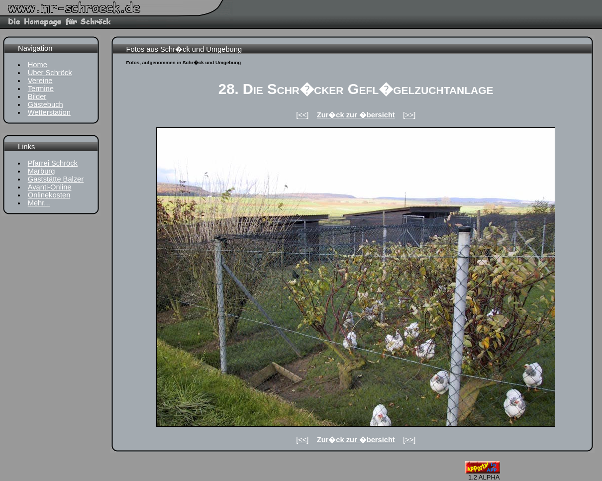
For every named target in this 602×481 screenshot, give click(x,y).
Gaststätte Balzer (56, 179)
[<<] (302, 115)
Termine (41, 89)
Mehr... (39, 203)
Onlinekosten (49, 195)
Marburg (41, 171)
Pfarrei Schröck (53, 163)
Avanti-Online (50, 187)
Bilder (37, 96)
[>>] (409, 115)
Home (37, 65)
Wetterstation (49, 112)
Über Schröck (50, 73)
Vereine (40, 81)
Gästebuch (45, 104)
